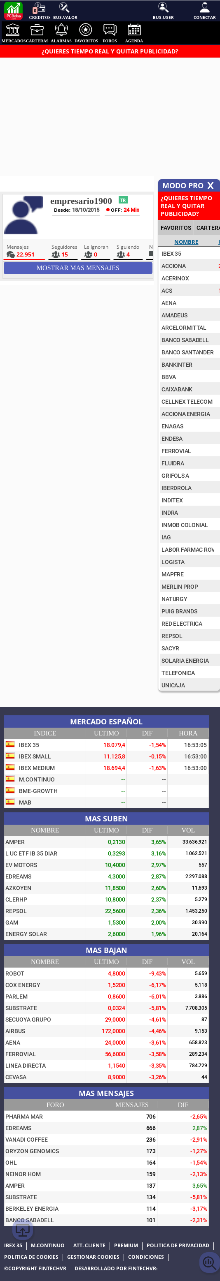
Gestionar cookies (93, 1257)
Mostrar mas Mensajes (78, 267)
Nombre (186, 241)
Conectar (205, 10)
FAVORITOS (176, 227)
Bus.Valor (64, 10)
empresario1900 (81, 201)
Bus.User (163, 10)
